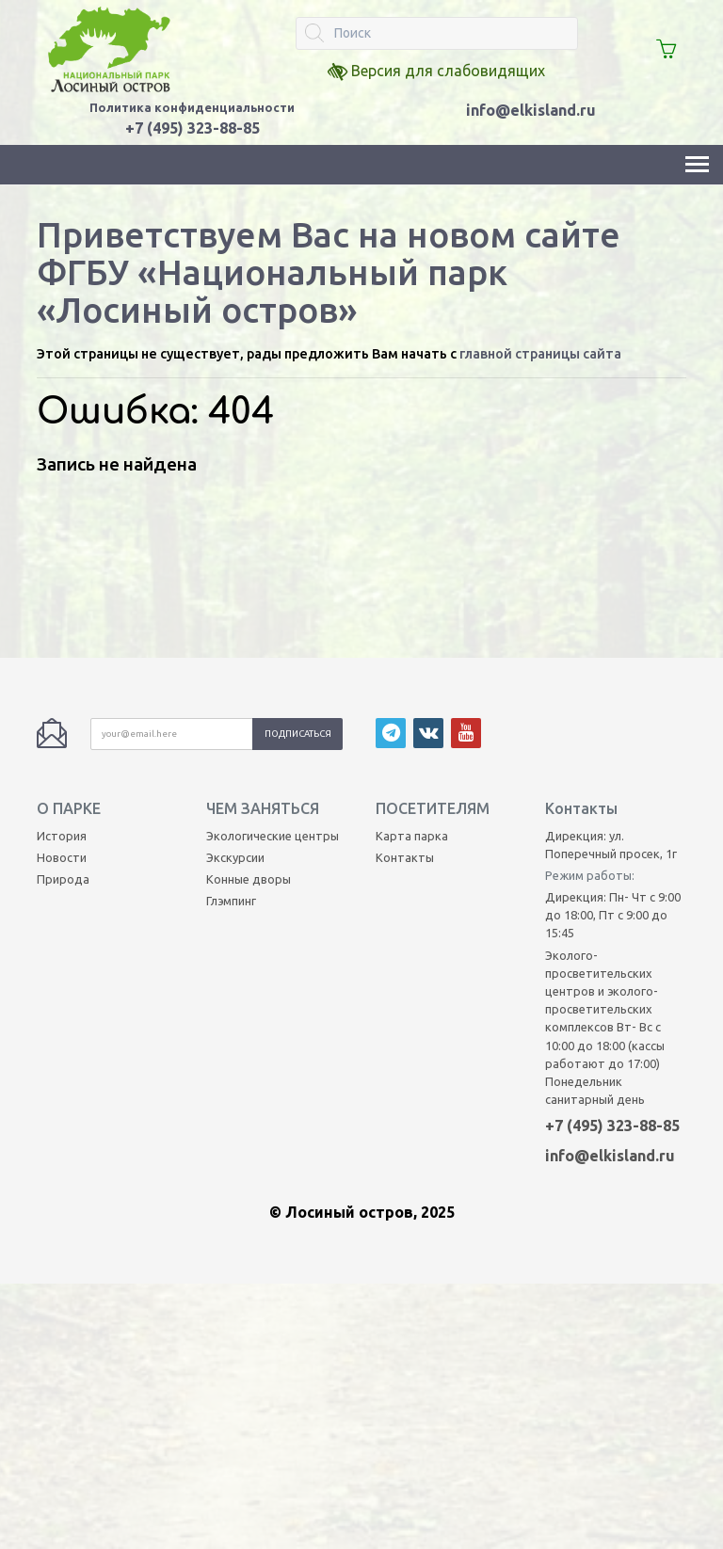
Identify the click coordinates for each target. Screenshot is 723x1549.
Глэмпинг (231, 753)
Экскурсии (235, 710)
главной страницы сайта (540, 353)
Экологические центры (272, 688)
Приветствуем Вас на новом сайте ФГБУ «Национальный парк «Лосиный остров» (328, 272)
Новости (62, 710)
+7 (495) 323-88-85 (612, 978)
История (62, 688)
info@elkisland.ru (531, 110)
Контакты (405, 710)
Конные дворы (248, 732)
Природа (63, 732)
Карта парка (412, 688)
